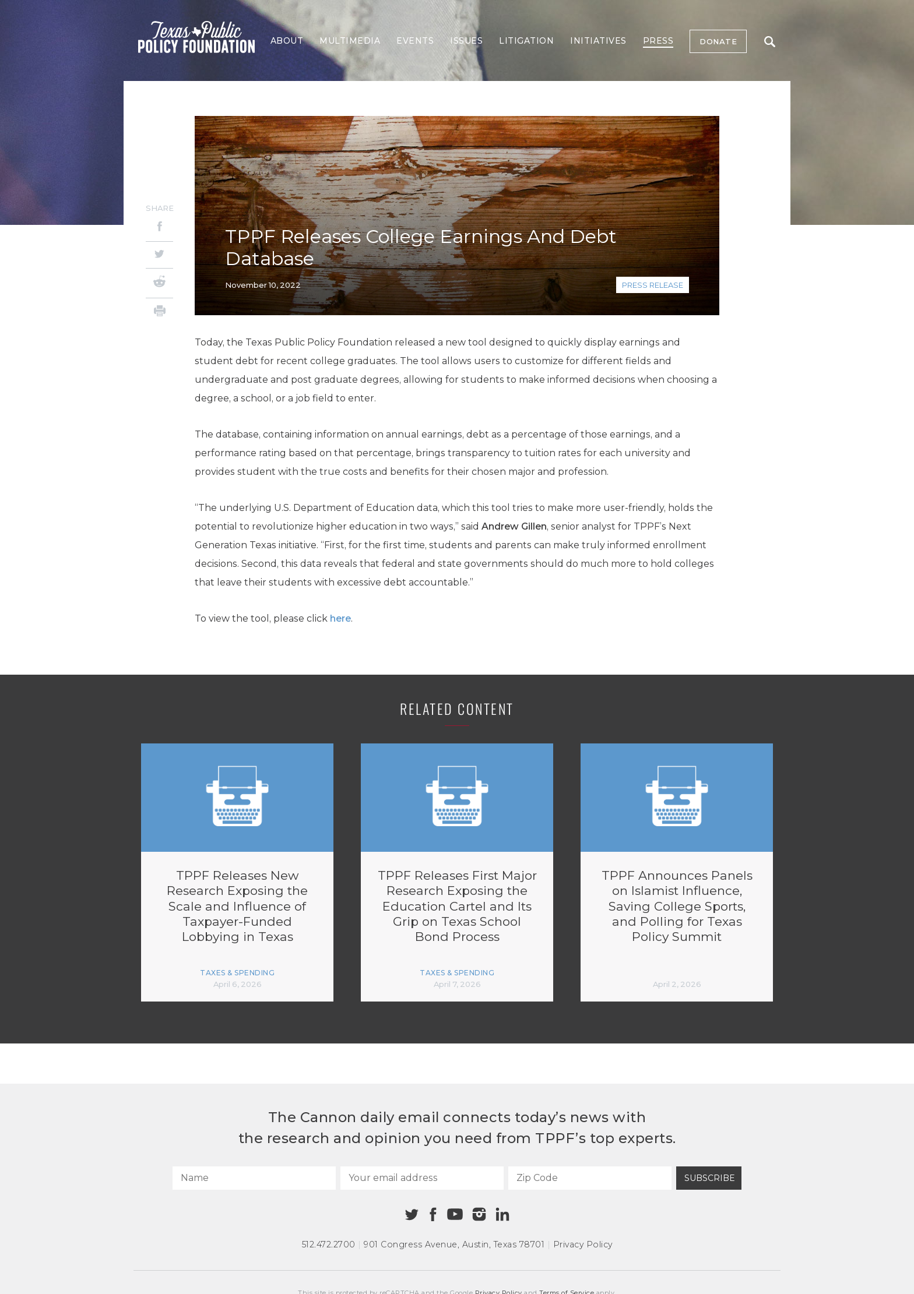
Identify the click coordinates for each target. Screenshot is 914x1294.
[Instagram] (479, 1214)
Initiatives (598, 41)
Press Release (652, 285)
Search (769, 41)
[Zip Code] (590, 1178)
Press (658, 41)
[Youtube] (454, 1215)
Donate (718, 41)
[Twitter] (159, 255)
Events (415, 41)
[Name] (254, 1178)
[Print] (159, 312)
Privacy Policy (583, 1244)
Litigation (526, 41)
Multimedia (349, 41)
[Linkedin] (502, 1214)
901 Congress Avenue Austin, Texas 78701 (454, 1244)
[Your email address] (422, 1178)
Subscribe (709, 1178)
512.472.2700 (329, 1244)
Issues (466, 41)
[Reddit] (159, 283)
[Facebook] (159, 228)
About (287, 41)
